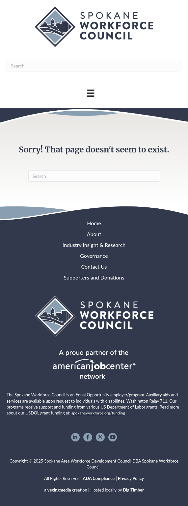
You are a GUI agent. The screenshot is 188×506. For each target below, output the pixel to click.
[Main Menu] (90, 93)
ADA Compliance (99, 478)
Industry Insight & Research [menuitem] (94, 245)
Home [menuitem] (94, 223)
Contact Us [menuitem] (94, 266)
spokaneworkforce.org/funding (98, 413)
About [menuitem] (94, 234)
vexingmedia (59, 490)
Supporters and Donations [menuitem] (94, 277)
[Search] (94, 65)
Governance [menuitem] (94, 256)
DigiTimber (133, 490)
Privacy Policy (131, 478)
